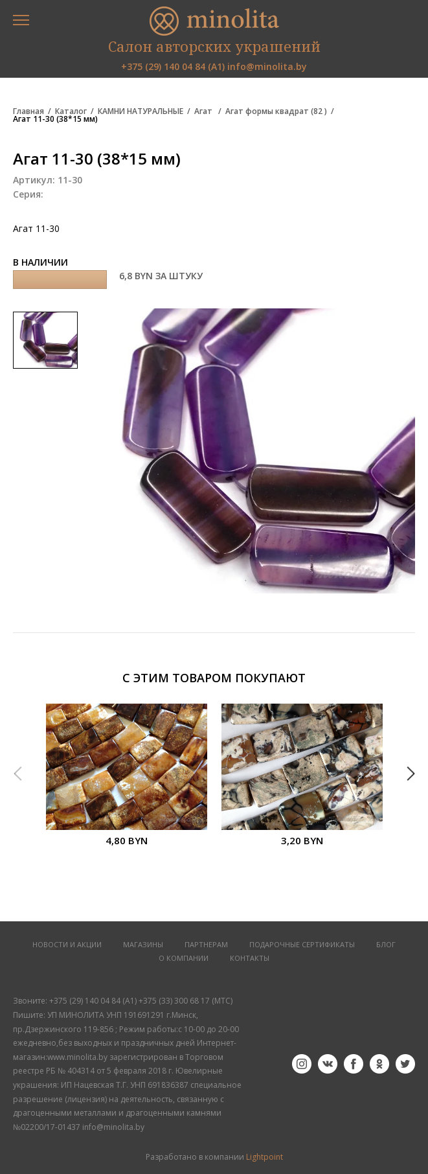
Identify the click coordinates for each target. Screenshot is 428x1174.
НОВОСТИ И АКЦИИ (67, 945)
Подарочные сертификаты (302, 945)
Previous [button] (17, 773)
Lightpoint (264, 1156)
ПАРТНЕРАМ (206, 945)
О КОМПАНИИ (183, 958)
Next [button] (410, 773)
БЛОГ (386, 945)
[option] (126, 783)
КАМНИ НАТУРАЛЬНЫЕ (140, 111)
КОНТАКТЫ (249, 958)
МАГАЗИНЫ (143, 945)
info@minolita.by (267, 66)
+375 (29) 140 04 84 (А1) (173, 66)
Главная (28, 111)
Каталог (71, 111)
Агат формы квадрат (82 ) (276, 111)
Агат (204, 111)
